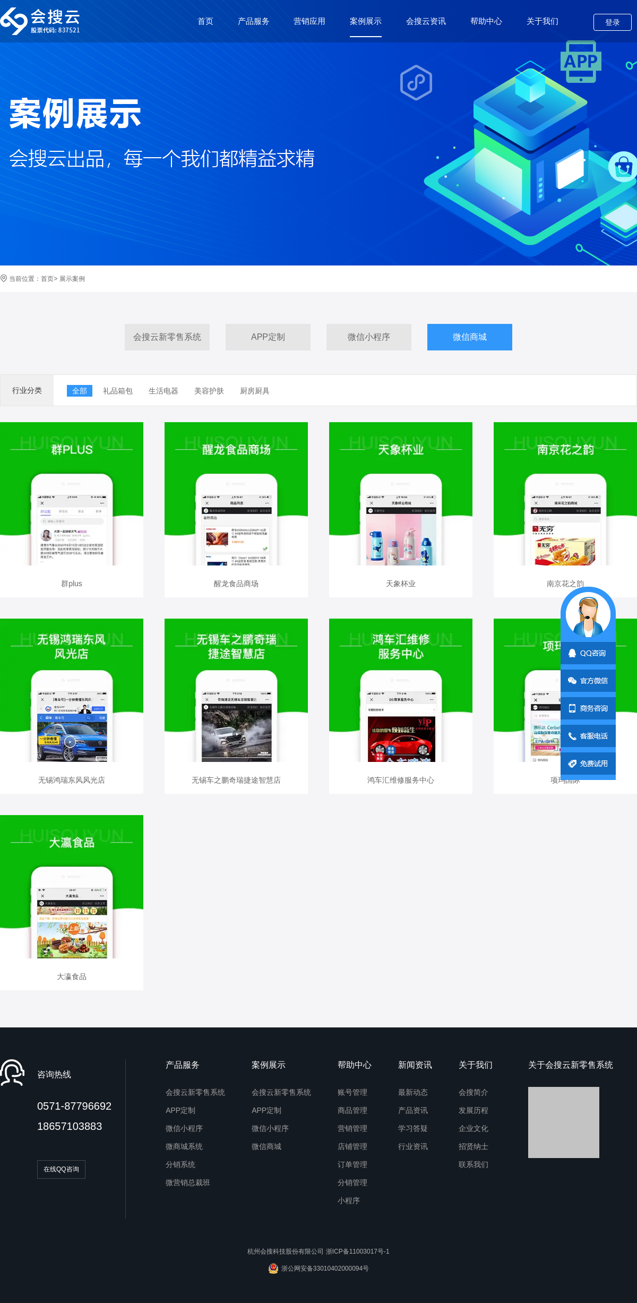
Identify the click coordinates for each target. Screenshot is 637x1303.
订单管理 (352, 1164)
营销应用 (309, 20)
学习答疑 (413, 1128)
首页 (205, 20)
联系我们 (473, 1164)
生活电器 (163, 391)
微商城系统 (184, 1146)
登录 (612, 22)
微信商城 (470, 336)
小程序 (349, 1200)
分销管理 (352, 1182)
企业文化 (473, 1128)
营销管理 (352, 1128)
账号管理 (352, 1092)
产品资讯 (413, 1110)
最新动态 (413, 1092)
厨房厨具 (255, 391)
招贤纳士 (473, 1146)
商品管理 (352, 1110)
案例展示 (366, 26)
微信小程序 (369, 336)
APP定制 (268, 336)
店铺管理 (352, 1146)
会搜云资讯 (426, 20)
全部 (79, 391)
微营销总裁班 (188, 1182)
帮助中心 (486, 20)
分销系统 (180, 1164)
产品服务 (254, 20)
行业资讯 (413, 1146)
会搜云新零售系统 (167, 336)
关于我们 (542, 20)
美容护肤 (209, 391)
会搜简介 (473, 1092)
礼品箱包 (118, 391)
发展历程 (473, 1110)
